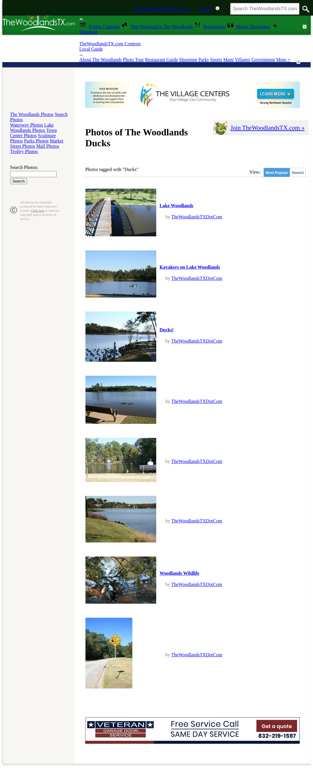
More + (283, 59)
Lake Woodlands (176, 205)
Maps (228, 59)
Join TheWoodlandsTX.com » (161, 8)
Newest (298, 173)
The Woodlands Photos (32, 114)
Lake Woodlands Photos (32, 127)
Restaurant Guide (161, 59)
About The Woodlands (100, 59)
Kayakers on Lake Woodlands (189, 267)
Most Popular (277, 173)
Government (263, 59)
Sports (216, 59)
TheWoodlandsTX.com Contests (110, 43)
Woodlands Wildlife (179, 573)
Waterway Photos (26, 124)
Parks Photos (36, 140)
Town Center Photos (33, 133)
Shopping (188, 59)
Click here (38, 210)
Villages (242, 59)
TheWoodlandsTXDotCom (196, 216)
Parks (203, 59)
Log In (204, 8)
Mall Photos (47, 146)
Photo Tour (133, 59)
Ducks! (166, 329)
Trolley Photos (24, 151)
